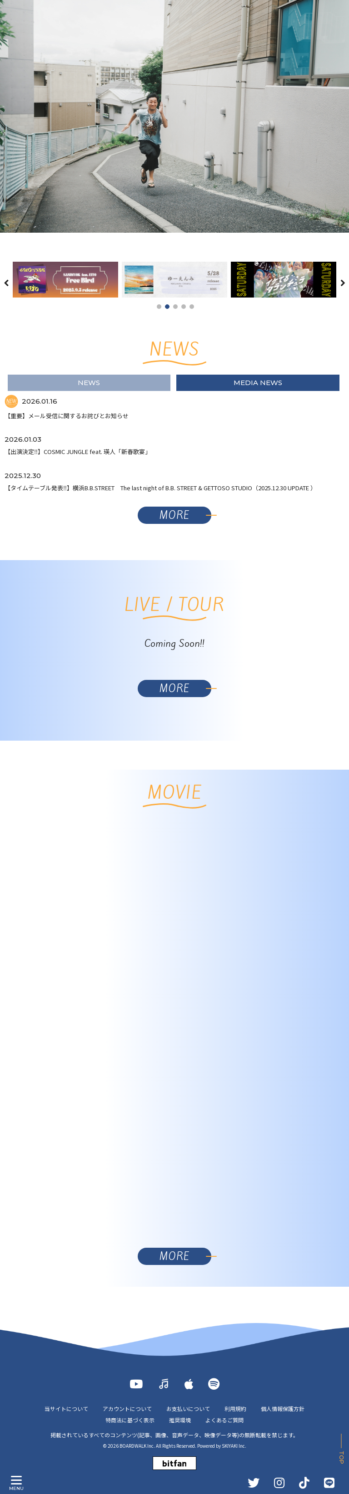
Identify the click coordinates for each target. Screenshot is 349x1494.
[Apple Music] (189, 1384)
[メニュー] (16, 1480)
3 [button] (175, 306)
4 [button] (184, 306)
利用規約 (235, 1408)
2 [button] (167, 306)
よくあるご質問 (224, 1420)
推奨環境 (180, 1420)
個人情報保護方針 (282, 1408)
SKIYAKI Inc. (234, 1445)
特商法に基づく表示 (130, 1420)
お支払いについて (188, 1408)
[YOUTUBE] (136, 1384)
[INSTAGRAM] (279, 1483)
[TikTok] (304, 1483)
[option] (174, 116)
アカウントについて (127, 1408)
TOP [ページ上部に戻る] (341, 1457)
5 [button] (192, 306)
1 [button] (159, 306)
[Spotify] (213, 1384)
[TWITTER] (253, 1483)
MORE (174, 515)
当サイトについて (66, 1408)
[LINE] (329, 1483)
